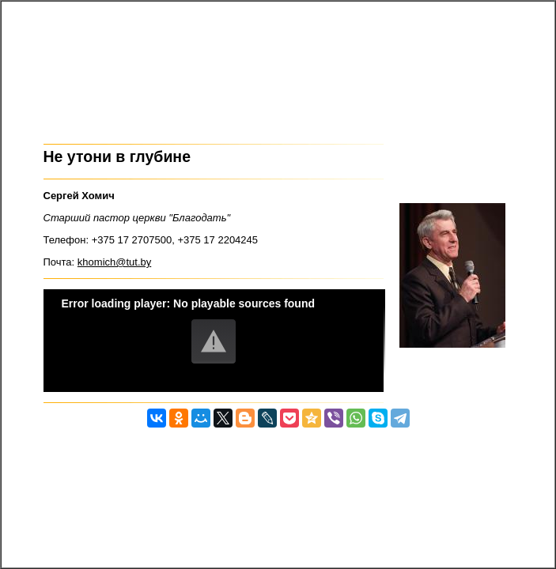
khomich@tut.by (114, 262)
